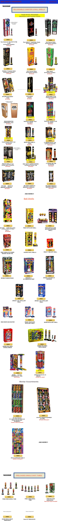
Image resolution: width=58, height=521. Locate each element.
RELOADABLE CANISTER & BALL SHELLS (29, 9)
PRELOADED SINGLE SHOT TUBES (29, 475)
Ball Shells (29, 199)
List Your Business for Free (37, 89)
